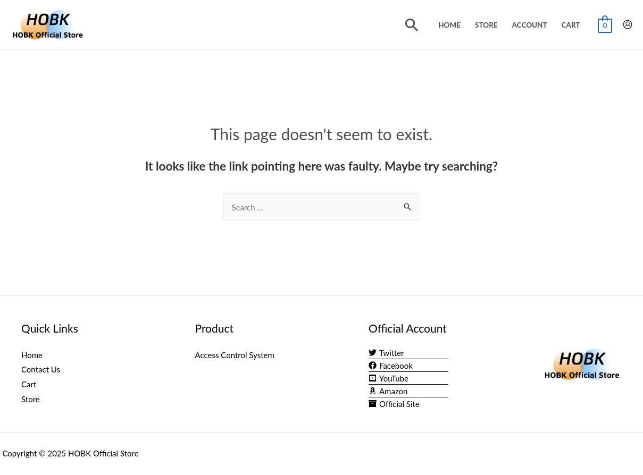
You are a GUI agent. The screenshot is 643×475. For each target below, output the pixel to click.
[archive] (394, 404)
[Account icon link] (627, 24)
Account (529, 25)
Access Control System (234, 355)
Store (486, 25)
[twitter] (386, 353)
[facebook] (391, 365)
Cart (571, 25)
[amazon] (388, 391)
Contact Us (40, 369)
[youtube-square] (388, 378)
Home (449, 25)
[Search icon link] (412, 24)
